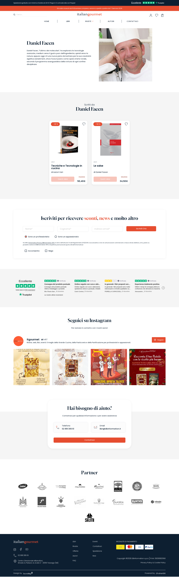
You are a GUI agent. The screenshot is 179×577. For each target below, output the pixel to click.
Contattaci (89, 440)
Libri (74, 542)
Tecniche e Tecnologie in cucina (66, 167)
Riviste (75, 547)
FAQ (74, 561)
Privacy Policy (146, 563)
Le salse (98, 165)
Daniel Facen (102, 172)
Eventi (95, 542)
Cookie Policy (160, 563)
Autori (75, 556)
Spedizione (97, 551)
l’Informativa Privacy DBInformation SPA (41, 243)
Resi (94, 556)
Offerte (75, 551)
